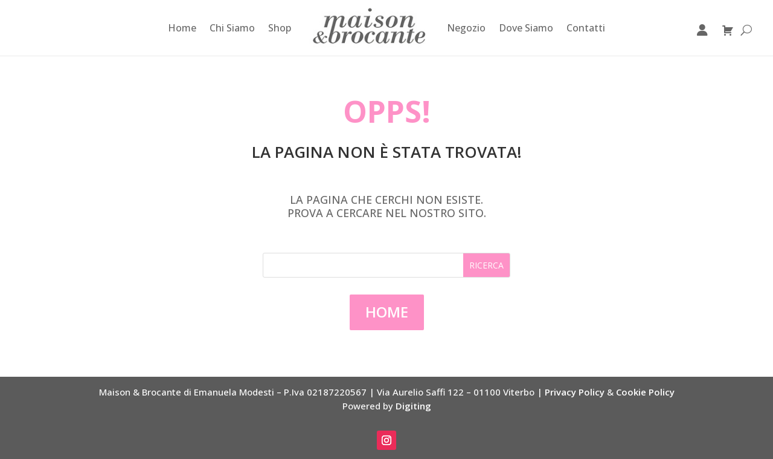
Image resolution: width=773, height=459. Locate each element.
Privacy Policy (575, 392)
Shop (279, 27)
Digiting (413, 406)
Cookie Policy (645, 392)
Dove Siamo (526, 27)
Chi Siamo (232, 27)
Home (182, 27)
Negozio (466, 27)
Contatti (585, 27)
